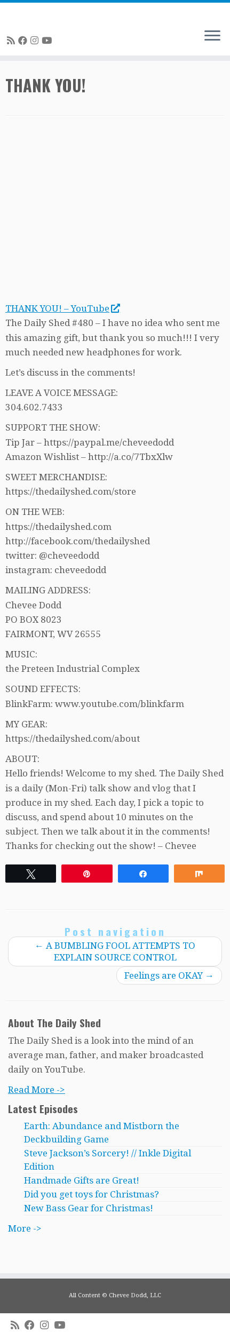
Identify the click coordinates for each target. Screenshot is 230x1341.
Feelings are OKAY (169, 975)
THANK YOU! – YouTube (62, 308)
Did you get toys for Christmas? (91, 1194)
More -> (25, 1228)
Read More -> (36, 1089)
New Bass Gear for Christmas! (88, 1208)
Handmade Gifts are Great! (81, 1180)
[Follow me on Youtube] (48, 40)
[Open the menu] (212, 36)
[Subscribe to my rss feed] (12, 40)
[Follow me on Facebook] (24, 40)
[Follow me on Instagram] (36, 40)
